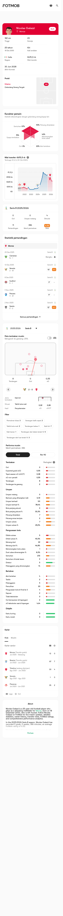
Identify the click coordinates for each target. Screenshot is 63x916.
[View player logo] (9, 31)
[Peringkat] (49, 462)
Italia (8, 57)
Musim (13, 638)
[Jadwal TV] (51, 5)
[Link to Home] (10, 5)
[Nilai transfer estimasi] (28, 157)
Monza (38, 711)
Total (18, 455)
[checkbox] (49, 338)
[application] (35, 181)
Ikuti (52, 29)
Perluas (30, 733)
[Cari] (57, 5)
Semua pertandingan (30, 317)
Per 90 (43, 455)
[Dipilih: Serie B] (31, 328)
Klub (6, 638)
